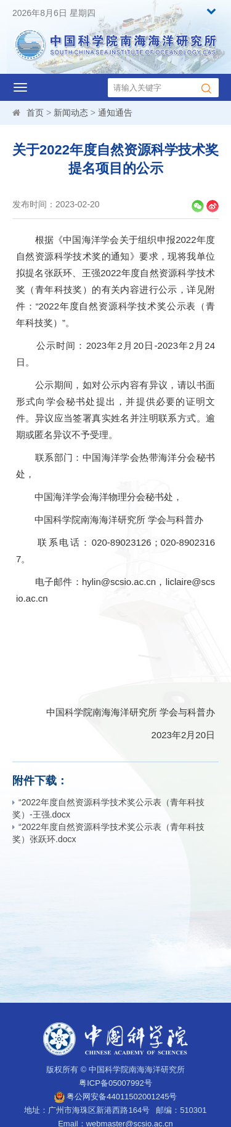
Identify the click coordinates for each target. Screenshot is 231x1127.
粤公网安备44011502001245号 (115, 1096)
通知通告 (115, 112)
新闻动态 (71, 112)
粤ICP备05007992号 (115, 1083)
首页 (35, 112)
